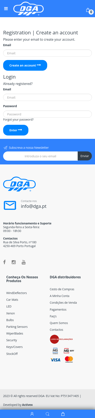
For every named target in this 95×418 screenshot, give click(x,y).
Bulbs (10, 320)
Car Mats (12, 300)
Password (10, 106)
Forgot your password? (18, 119)
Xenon (10, 313)
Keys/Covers (14, 347)
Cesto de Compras (62, 289)
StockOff (12, 354)
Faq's (53, 316)
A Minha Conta (59, 296)
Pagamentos (58, 309)
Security (11, 340)
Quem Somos (59, 323)
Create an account (25, 65)
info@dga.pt (34, 206)
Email (7, 45)
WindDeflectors (16, 293)
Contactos (56, 330)
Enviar (85, 156)
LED (8, 306)
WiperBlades (14, 333)
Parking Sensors (17, 327)
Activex (27, 405)
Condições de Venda (63, 303)
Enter (15, 130)
